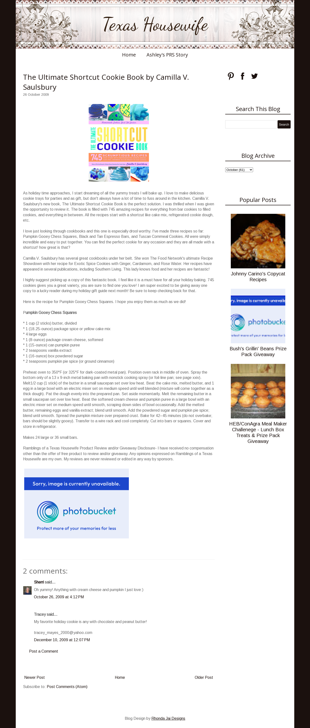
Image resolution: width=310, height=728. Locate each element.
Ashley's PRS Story (167, 54)
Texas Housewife (155, 24)
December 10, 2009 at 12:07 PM (62, 640)
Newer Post (34, 677)
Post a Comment (43, 651)
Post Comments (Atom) (67, 687)
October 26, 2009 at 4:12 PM (59, 597)
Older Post (204, 677)
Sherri (39, 582)
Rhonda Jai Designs (168, 718)
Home (129, 54)
